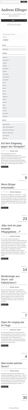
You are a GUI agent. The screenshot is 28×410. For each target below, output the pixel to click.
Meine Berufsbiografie (8, 127)
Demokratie (6, 68)
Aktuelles (5, 57)
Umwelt (5, 110)
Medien (4, 93)
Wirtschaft (5, 113)
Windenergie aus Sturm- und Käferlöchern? (10, 279)
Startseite (5, 138)
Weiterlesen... (4, 166)
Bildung (5, 65)
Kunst (4, 91)
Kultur (4, 88)
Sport (4, 105)
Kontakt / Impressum (8, 132)
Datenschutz (6, 135)
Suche (24, 1)
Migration (5, 96)
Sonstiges (5, 116)
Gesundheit (5, 79)
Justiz (4, 82)
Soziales (5, 102)
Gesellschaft (6, 77)
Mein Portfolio (6, 124)
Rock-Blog (5, 49)
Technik (5, 108)
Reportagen (13, 329)
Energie (5, 71)
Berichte (12, 150)
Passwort (5, 37)
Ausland (5, 63)
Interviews (12, 236)
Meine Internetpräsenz (8, 130)
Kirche (4, 85)
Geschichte (5, 74)
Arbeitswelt (6, 60)
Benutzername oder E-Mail (9, 34)
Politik (4, 99)
